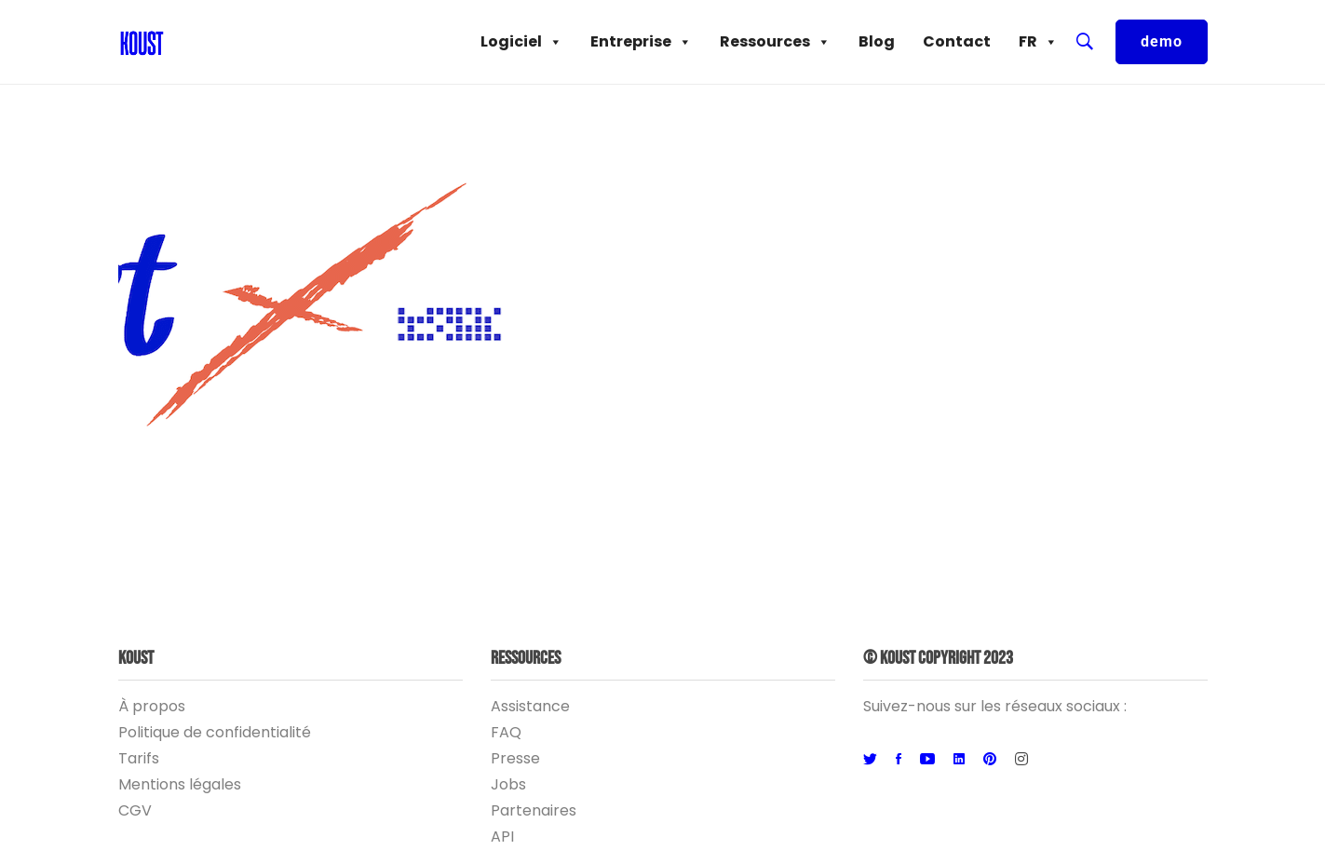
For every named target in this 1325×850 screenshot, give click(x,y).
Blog (877, 41)
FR (1038, 42)
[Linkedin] (959, 759)
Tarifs (138, 758)
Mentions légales (179, 784)
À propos (151, 706)
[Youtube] (927, 759)
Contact (957, 41)
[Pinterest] (990, 759)
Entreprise (641, 42)
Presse (515, 758)
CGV (135, 810)
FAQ (506, 732)
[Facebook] (898, 759)
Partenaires (533, 810)
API (502, 836)
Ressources (775, 42)
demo (1162, 41)
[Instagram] (1021, 759)
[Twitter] (870, 759)
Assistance (530, 706)
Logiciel (521, 42)
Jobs (508, 784)
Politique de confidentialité (214, 732)
